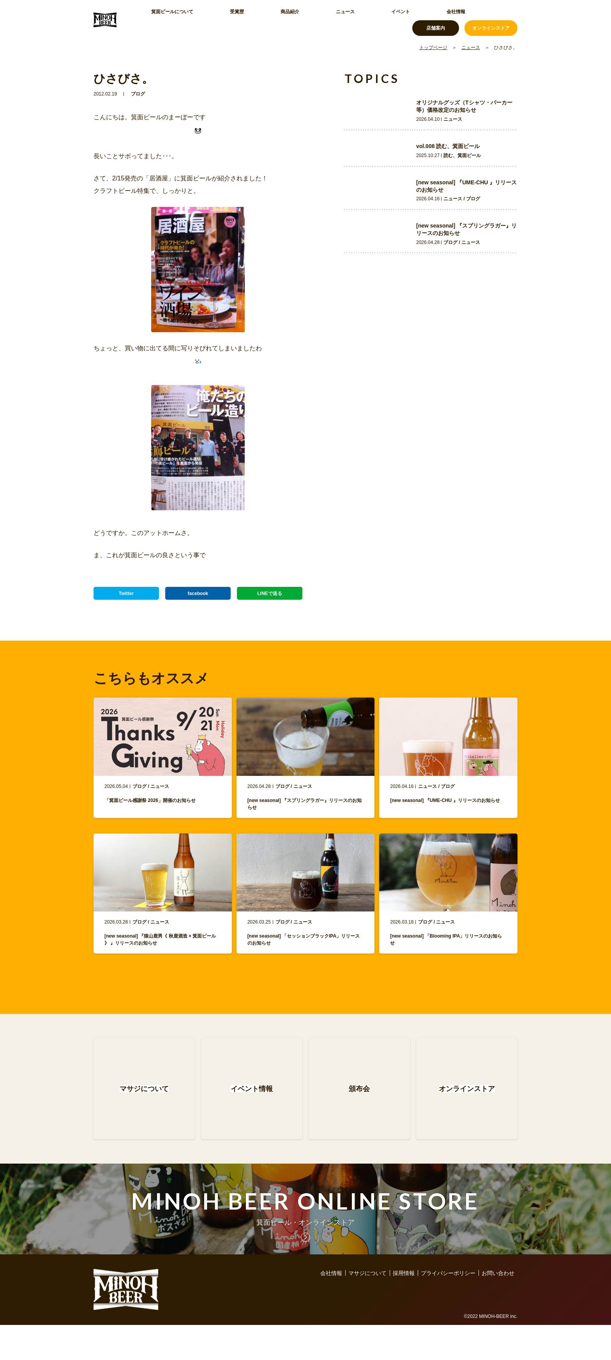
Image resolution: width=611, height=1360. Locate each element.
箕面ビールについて (169, 19)
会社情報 (361, 19)
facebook (198, 597)
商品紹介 (251, 19)
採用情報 (404, 1308)
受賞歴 (217, 19)
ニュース (287, 19)
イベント (324, 19)
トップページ (433, 47)
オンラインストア (491, 19)
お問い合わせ (498, 1308)
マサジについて (367, 1308)
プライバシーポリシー (448, 1308)
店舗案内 (435, 19)
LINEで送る (269, 597)
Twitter (126, 597)
